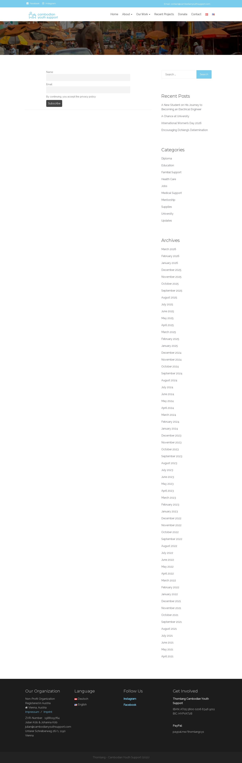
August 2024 (169, 380)
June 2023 (167, 477)
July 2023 (167, 470)
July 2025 (167, 304)
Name (49, 72)
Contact (196, 14)
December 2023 (171, 435)
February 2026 (170, 256)
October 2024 (170, 366)
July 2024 (167, 387)
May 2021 (167, 649)
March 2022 (168, 580)
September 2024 (171, 373)
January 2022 (169, 594)
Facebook (34, 3)
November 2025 (171, 276)
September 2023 (171, 456)
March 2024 (168, 414)
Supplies (166, 206)
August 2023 (169, 463)
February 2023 (170, 504)
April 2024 (167, 408)
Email (49, 84)
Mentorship (168, 199)
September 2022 (171, 539)
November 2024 (171, 359)
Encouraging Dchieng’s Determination (184, 130)
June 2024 (167, 394)
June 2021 (167, 642)
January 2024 (169, 428)
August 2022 (169, 546)
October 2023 (170, 449)
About (127, 14)
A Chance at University (175, 116)
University (167, 213)
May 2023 (167, 483)
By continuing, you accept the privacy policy (71, 96)
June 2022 (167, 559)
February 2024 (170, 421)
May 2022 (167, 566)
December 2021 (171, 601)
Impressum (32, 712)
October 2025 (170, 283)
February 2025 (170, 339)
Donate (182, 14)
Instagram (51, 3)
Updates (166, 220)
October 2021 (169, 615)
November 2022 (171, 525)
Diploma (166, 158)
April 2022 (167, 573)
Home (114, 14)
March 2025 (168, 332)
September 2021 (171, 621)
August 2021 (169, 628)
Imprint (48, 712)
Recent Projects (164, 14)
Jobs (164, 186)
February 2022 (170, 587)
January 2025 (169, 345)
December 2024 (171, 352)
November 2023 (171, 442)
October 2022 (170, 532)
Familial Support (171, 172)
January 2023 (169, 511)
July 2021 (167, 635)
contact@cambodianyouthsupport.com (190, 4)
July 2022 (167, 552)
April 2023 (167, 490)
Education (167, 165)
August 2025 (169, 297)
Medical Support (171, 193)
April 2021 (167, 656)
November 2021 (171, 608)
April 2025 (167, 325)
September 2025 (171, 290)
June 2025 (167, 311)
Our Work (143, 14)
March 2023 (168, 497)
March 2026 (168, 249)
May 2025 (167, 318)
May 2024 (167, 401)
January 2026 (169, 263)
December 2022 (171, 518)
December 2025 (171, 270)
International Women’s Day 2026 (181, 123)
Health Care (168, 179)
